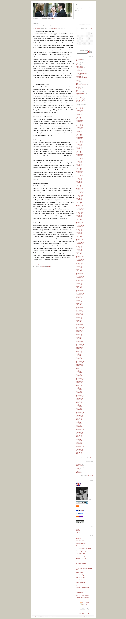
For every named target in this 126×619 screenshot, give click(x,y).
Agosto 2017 (79, 306)
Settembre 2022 (79, 392)
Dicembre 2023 (79, 413)
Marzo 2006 (79, 111)
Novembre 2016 (80, 293)
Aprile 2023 (79, 402)
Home (77, 468)
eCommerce (79, 72)
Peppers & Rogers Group (82, 587)
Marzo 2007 (79, 128)
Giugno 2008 (79, 150)
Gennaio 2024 (79, 415)
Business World (80, 545)
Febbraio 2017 (79, 297)
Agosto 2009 (79, 169)
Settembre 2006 (79, 120)
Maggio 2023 (79, 404)
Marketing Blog (80, 575)
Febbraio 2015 (79, 263)
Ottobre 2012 (79, 223)
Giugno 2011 (79, 201)
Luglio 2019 (79, 338)
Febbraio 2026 (79, 450)
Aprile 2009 (79, 164)
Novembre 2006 (80, 123)
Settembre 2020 (79, 358)
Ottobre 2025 (79, 445)
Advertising (79, 59)
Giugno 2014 (79, 252)
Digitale (78, 70)
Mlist (77, 585)
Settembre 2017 (79, 307)
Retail (77, 90)
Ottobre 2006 (79, 121)
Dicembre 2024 (79, 431)
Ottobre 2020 (79, 360)
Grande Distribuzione (81, 73)
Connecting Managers (82, 551)
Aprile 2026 (79, 453)
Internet (78, 74)
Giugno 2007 (79, 133)
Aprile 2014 (79, 249)
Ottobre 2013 (79, 240)
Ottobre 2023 (79, 411)
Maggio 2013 (79, 233)
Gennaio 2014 (79, 245)
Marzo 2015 (79, 265)
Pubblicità (78, 87)
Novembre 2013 (80, 242)
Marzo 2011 (79, 196)
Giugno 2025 (79, 439)
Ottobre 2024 (79, 428)
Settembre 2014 (79, 256)
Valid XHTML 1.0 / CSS (84, 613)
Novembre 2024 (80, 429)
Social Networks (80, 93)
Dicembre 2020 (79, 362)
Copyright (78, 532)
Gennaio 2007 (79, 125)
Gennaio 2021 (79, 364)
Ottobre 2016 (79, 291)
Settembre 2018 (79, 324)
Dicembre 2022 (79, 396)
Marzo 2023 (79, 401)
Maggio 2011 (79, 199)
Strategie (78, 96)
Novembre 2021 (80, 378)
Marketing (54, 28)
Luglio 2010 (79, 185)
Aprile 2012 (79, 215)
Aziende (78, 62)
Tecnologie (78, 97)
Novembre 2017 (80, 310)
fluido (77, 561)
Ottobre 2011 (79, 206)
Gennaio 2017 (79, 296)
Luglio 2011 (79, 202)
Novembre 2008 (80, 157)
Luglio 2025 (79, 440)
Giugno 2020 (79, 354)
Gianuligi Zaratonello (81, 563)
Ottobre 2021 (79, 377)
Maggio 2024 (79, 421)
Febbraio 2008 (79, 144)
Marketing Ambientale (81, 77)
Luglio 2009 (79, 168)
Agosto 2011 (79, 204)
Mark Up (37, 264)
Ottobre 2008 (79, 155)
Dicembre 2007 (79, 141)
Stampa (48, 266)
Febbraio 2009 (79, 161)
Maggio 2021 (79, 370)
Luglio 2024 (79, 423)
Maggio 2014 (79, 250)
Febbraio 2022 (79, 382)
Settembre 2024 (79, 426)
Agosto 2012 (79, 221)
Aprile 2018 (79, 317)
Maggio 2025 (79, 438)
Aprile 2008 (79, 147)
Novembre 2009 (80, 174)
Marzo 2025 (79, 435)
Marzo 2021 (79, 367)
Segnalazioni (79, 91)
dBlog (77, 69)
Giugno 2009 (79, 167)
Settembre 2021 (79, 375)
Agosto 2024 (79, 425)
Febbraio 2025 (79, 433)
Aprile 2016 (79, 283)
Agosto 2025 (79, 442)
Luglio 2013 (79, 236)
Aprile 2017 (79, 300)
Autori (77, 529)
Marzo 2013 (79, 230)
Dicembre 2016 (79, 294)
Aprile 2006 (79, 113)
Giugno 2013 (79, 235)
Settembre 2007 (79, 137)
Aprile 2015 (79, 266)
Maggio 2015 (79, 267)
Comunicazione (79, 67)
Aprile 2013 (79, 232)
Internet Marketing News (82, 566)
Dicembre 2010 (79, 192)
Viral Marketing (80, 100)
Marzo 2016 (79, 282)
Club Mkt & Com (80, 553)
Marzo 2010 (79, 179)
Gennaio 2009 (79, 160)
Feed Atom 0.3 (84, 604)
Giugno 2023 (79, 405)
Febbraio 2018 (79, 314)
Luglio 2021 (79, 372)
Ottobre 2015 (79, 274)
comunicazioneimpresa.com (83, 548)
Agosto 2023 (79, 408)
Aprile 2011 (79, 198)
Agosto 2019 (79, 340)
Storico (42, 266)
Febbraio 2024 (79, 416)
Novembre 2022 (80, 395)
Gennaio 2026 (79, 449)
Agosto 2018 (79, 323)
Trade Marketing (80, 99)
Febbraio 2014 (79, 246)
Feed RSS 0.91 (84, 602)
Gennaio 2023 (79, 398)
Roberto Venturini (80, 590)
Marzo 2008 (79, 145)
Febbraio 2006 (79, 110)
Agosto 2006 (79, 118)
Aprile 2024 (79, 419)
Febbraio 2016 (79, 280)
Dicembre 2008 (79, 158)
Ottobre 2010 (79, 189)
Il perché (78, 530)
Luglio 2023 (79, 406)
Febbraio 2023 (79, 399)
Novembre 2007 (80, 140)
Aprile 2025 (79, 436)
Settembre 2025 (79, 443)
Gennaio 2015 (79, 262)
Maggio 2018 (79, 318)
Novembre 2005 (80, 106)
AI (76, 60)
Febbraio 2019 (79, 331)
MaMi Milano (79, 572)
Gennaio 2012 (79, 211)
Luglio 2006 (79, 117)
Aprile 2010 (79, 181)
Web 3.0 (78, 101)
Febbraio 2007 (79, 127)
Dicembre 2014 (79, 260)
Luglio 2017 (79, 304)
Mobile (77, 83)
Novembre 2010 (80, 191)
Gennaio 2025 (79, 432)
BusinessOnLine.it (81, 543)
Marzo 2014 (79, 247)
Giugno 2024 (79, 422)
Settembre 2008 (79, 154)
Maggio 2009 (79, 165)
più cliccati (90, 457)
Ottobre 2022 (79, 394)
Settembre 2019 (79, 341)
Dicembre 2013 (79, 243)
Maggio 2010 (79, 182)
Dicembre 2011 (79, 209)
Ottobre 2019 (79, 343)
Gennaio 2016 (79, 279)
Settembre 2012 (79, 222)
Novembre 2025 (80, 446)
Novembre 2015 (80, 276)
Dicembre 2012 (79, 226)
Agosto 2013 (79, 238)
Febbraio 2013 (79, 229)
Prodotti (78, 86)
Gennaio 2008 (79, 142)
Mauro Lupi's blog (80, 582)
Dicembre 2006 (79, 124)
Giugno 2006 (79, 116)
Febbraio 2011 (79, 195)
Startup (77, 94)
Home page (35, 616)
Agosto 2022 (79, 391)
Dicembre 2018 (79, 328)
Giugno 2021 (79, 371)
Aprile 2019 (79, 334)
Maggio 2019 (79, 335)
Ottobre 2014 (79, 257)
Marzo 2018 (79, 316)
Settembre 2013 (79, 239)
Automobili (78, 464)
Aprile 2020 (79, 351)
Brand (77, 64)
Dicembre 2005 (79, 107)
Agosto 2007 (79, 135)
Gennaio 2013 (79, 228)
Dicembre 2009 (79, 175)
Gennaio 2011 (79, 194)
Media (77, 80)
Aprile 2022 (79, 385)
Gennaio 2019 (79, 330)
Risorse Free (79, 592)
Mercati (78, 81)
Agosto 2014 (79, 255)
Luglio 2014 (79, 253)
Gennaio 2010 (79, 177)
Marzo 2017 (79, 299)
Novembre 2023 (80, 412)
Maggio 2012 (79, 216)
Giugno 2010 (79, 184)
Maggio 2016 (79, 284)
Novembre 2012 (80, 225)
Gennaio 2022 (79, 381)
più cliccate (90, 475)
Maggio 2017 (79, 301)
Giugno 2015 (79, 269)
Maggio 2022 (79, 387)
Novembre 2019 (80, 344)
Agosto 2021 (79, 374)
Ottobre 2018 (79, 326)
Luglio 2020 (79, 355)
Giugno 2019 (79, 337)
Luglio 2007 (79, 134)
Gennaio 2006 (79, 108)
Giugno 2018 (79, 320)
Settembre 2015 (79, 273)
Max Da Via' (37, 28)
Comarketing (79, 66)
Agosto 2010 (79, 186)
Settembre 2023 (79, 409)
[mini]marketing (80, 540)
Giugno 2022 (79, 388)
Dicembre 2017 (79, 311)
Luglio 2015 (79, 270)
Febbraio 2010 (79, 178)
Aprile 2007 (79, 130)
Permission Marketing (81, 84)
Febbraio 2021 (79, 365)
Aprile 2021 (79, 368)
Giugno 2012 (79, 218)
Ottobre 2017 (79, 309)
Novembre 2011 (80, 208)
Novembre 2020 (80, 361)
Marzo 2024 (79, 418)
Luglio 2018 (79, 321)
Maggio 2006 (79, 114)
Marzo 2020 (79, 350)
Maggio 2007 (79, 131)
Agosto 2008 (79, 152)
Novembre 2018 (80, 327)
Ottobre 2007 (79, 138)
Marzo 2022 (79, 384)
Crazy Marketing (80, 556)
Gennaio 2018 (79, 313)
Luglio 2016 (79, 287)
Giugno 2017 (79, 303)
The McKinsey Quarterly (82, 597)
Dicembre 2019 (79, 345)
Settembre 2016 (79, 290)
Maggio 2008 (79, 148)
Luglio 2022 (79, 389)
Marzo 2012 (79, 213)
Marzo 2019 (79, 333)
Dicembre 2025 (79, 448)
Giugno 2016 (79, 286)
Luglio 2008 (79, 151)
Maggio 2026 (79, 455)
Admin (53, 18)
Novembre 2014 (80, 259)
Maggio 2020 (79, 352)
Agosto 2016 (79, 289)
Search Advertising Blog (82, 595)
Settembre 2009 (79, 171)
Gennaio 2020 (79, 347)
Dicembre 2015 (79, 277)
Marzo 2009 (79, 162)
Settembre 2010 (79, 188)
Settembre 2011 (79, 205)
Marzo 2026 (79, 452)
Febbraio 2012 (79, 212)
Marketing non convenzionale (83, 79)
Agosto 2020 (79, 357)
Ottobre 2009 (79, 172)
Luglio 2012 (79, 219)
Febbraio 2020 (79, 348)
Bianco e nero (79, 465)
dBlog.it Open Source (81, 558)
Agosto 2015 (79, 272)
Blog (77, 63)
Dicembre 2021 (79, 379)
